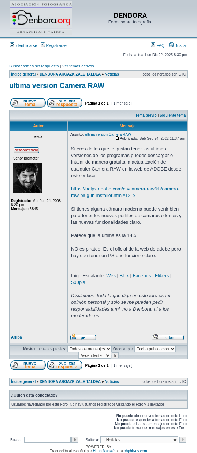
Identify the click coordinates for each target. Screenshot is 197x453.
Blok (124, 275)
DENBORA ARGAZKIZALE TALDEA (70, 74)
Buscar (178, 45)
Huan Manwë (104, 451)
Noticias (112, 74)
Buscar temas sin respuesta (34, 66)
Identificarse (23, 45)
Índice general (23, 74)
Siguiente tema (173, 115)
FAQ (157, 45)
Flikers (162, 275)
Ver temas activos (78, 66)
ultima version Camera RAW (56, 85)
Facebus (142, 275)
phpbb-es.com (135, 451)
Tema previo (146, 115)
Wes (111, 275)
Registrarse (54, 45)
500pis (78, 282)
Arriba (16, 337)
